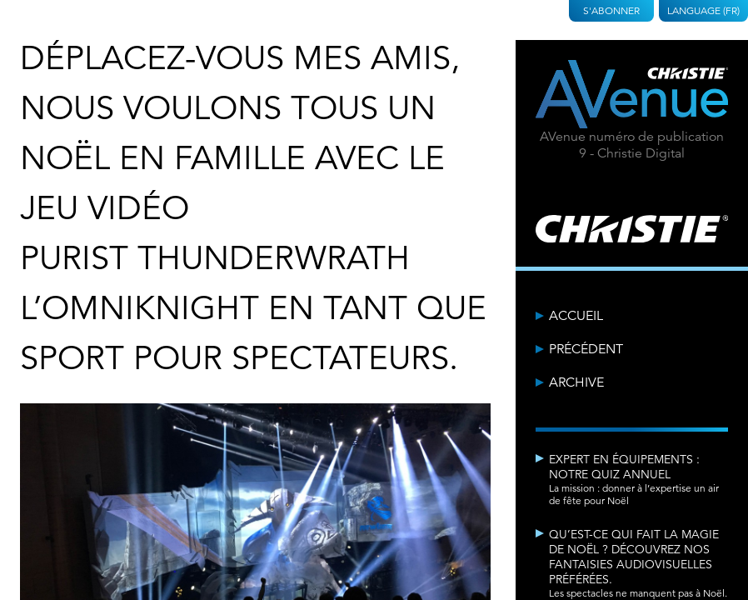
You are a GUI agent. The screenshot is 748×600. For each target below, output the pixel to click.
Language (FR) (703, 10)
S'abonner (611, 10)
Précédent (586, 349)
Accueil (576, 316)
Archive (576, 382)
